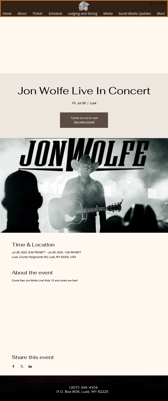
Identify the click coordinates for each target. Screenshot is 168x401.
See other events (84, 122)
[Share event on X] (21, 366)
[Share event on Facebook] (13, 366)
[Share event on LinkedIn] (30, 366)
